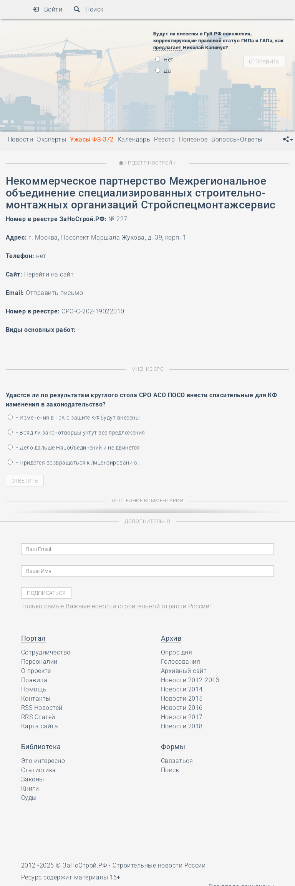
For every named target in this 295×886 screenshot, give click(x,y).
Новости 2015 (182, 698)
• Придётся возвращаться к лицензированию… (74, 463)
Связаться (177, 760)
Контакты (36, 698)
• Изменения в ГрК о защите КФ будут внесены (74, 418)
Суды (29, 797)
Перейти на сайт (49, 274)
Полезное (193, 139)
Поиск (88, 9)
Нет (164, 60)
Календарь (134, 139)
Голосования (180, 661)
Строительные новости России (159, 865)
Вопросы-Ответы (237, 139)
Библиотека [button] (41, 747)
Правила (34, 680)
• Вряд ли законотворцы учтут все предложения (76, 433)
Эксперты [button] (51, 139)
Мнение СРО (147, 369)
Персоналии (39, 661)
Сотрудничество (46, 652)
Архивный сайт (184, 670)
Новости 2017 (182, 717)
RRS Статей (38, 717)
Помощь (33, 689)
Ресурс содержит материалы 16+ (71, 877)
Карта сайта (39, 726)
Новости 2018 (182, 726)
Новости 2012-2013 (190, 680)
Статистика (38, 770)
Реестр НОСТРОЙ (150, 163)
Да (163, 71)
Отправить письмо (54, 292)
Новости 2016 (182, 707)
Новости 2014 (182, 689)
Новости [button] (20, 139)
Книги (30, 788)
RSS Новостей (42, 707)
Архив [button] (171, 638)
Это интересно (43, 760)
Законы (32, 779)
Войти (47, 9)
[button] (288, 140)
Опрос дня (176, 652)
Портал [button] (33, 638)
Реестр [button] (164, 139)
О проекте (36, 670)
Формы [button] (173, 747)
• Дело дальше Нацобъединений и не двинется (74, 448)
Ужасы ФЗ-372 (92, 139)
